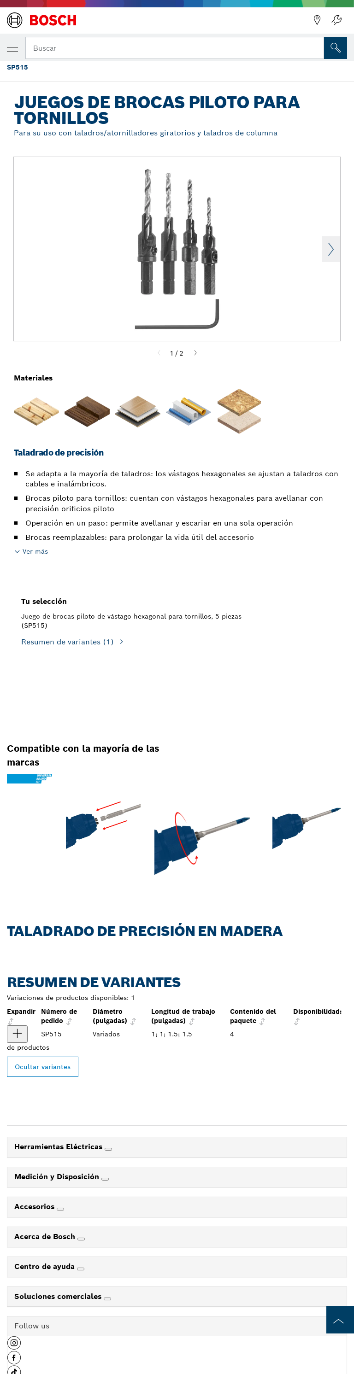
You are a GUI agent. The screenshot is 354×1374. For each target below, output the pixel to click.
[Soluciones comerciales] (107, 1299)
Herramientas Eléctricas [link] (59, 1147)
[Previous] (159, 353)
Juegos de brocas (209, 73)
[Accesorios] (60, 1209)
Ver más (35, 551)
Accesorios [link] (35, 1206)
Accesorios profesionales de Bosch (105, 73)
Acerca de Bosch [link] (45, 1236)
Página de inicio (22, 73)
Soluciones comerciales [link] (59, 1296)
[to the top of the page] (340, 1319)
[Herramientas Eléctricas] (108, 1149)
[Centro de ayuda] (80, 1269)
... (172, 73)
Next (331, 249)
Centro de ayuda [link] (45, 1266)
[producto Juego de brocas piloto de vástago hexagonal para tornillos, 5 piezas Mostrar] (17, 1034)
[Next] (195, 353)
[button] (14, 1346)
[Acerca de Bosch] (81, 1239)
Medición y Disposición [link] (57, 1176)
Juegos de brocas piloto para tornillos (294, 73)
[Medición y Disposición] (105, 1179)
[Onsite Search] (335, 48)
